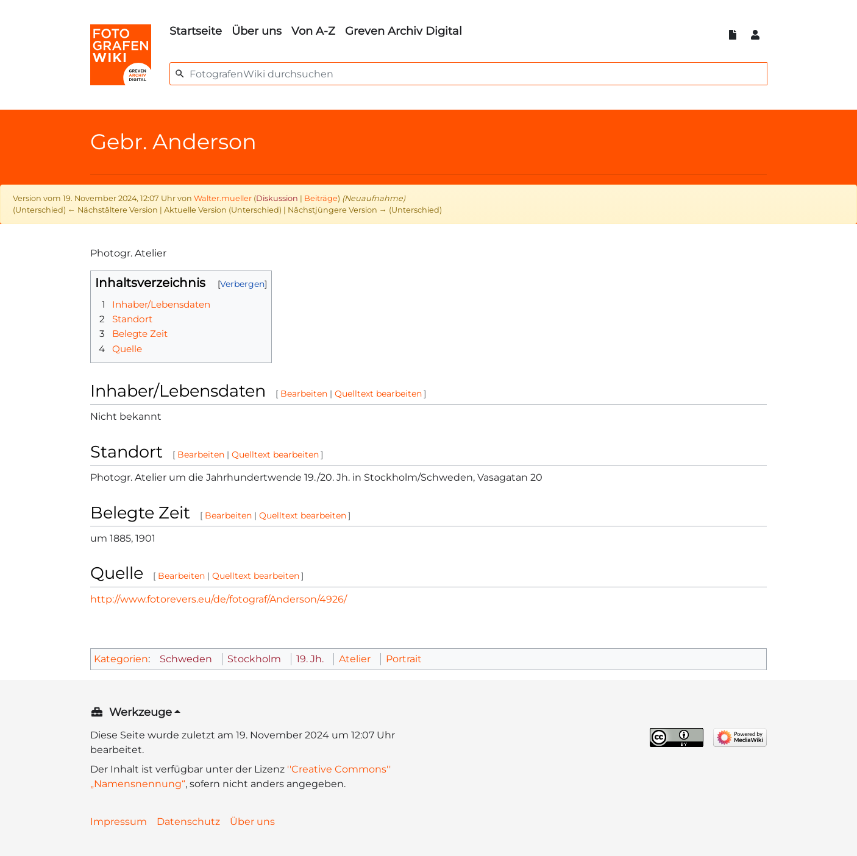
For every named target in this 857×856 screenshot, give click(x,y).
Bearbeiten (303, 393)
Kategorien (121, 659)
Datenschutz (188, 821)
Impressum (118, 821)
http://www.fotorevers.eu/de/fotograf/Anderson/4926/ (218, 599)
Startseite (195, 31)
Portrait (404, 659)
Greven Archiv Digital (403, 31)
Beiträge (321, 198)
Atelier (355, 659)
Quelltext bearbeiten (378, 393)
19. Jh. (310, 659)
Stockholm (254, 659)
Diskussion (277, 198)
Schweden (186, 659)
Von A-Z (313, 31)
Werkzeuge (140, 712)
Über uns (257, 31)
